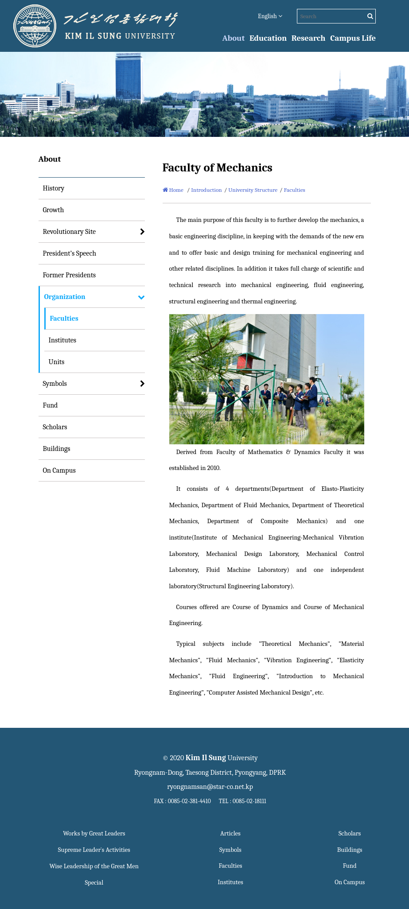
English (270, 16)
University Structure (252, 189)
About (233, 38)
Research (309, 38)
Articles (230, 833)
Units (57, 362)
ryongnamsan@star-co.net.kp (210, 787)
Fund (50, 405)
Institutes (63, 340)
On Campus (59, 470)
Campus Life (353, 38)
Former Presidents (69, 275)
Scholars (55, 427)
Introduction (206, 189)
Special (94, 882)
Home (173, 189)
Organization (65, 297)
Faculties (64, 318)
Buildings (56, 449)
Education (268, 38)
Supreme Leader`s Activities (94, 850)
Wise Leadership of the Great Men (94, 866)
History (54, 188)
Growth (53, 210)
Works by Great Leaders (94, 833)
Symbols (55, 384)
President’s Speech (70, 253)
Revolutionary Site (69, 232)
